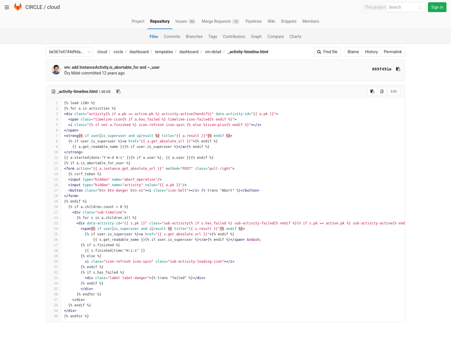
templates (164, 51)
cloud (53, 7)
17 (53, 190)
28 (53, 251)
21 (53, 212)
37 (53, 300)
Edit (394, 91)
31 (53, 267)
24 (53, 229)
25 (53, 234)
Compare (275, 36)
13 (53, 169)
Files (154, 36)
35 (53, 289)
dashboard (138, 51)
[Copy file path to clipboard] (118, 91)
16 (53, 185)
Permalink (393, 51)
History (371, 51)
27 (53, 245)
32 (53, 272)
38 (53, 305)
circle (118, 51)
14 (53, 174)
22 (53, 218)
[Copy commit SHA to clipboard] (398, 69)
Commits (172, 36)
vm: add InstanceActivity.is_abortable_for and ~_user (112, 67)
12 (53, 163)
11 (53, 158)
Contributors (234, 36)
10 (53, 152)
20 (53, 207)
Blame (353, 51)
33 (53, 278)
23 (53, 223)
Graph (256, 36)
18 (53, 196)
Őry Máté (72, 73)
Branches (194, 36)
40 (53, 316)
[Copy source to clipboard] (372, 91)
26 (53, 240)
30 (53, 262)
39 (53, 311)
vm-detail (213, 51)
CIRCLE (33, 7)
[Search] (406, 7)
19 (53, 201)
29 (53, 256)
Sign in (437, 7)
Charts (295, 36)
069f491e (381, 69)
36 (53, 294)
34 (53, 283)
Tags (213, 36)
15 (53, 180)
